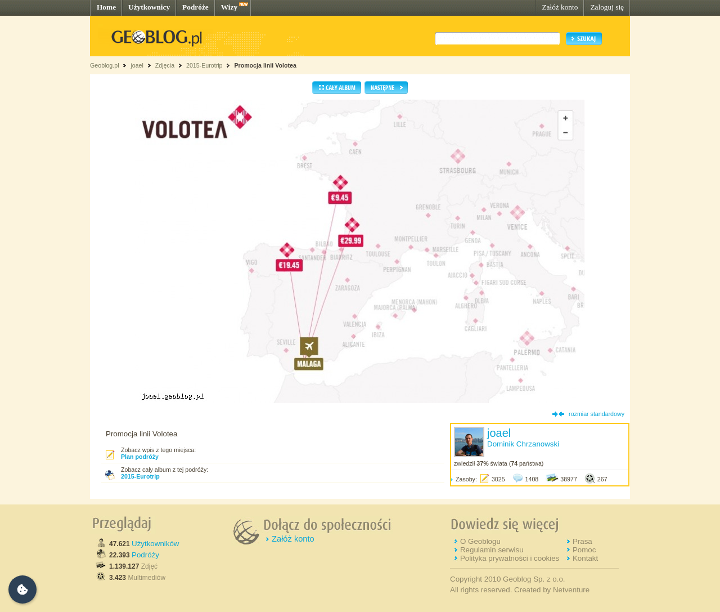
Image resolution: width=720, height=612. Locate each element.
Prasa (582, 541)
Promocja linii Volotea (265, 65)
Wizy (229, 7)
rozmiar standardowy (596, 413)
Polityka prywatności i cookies (509, 558)
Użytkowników (155, 543)
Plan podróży (140, 456)
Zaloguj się (607, 7)
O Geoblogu (480, 541)
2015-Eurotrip (204, 65)
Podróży (145, 555)
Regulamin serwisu (492, 550)
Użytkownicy (149, 7)
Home (106, 7)
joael (136, 65)
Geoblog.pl (104, 65)
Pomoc (584, 550)
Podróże (195, 7)
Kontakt (585, 558)
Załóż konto (560, 7)
